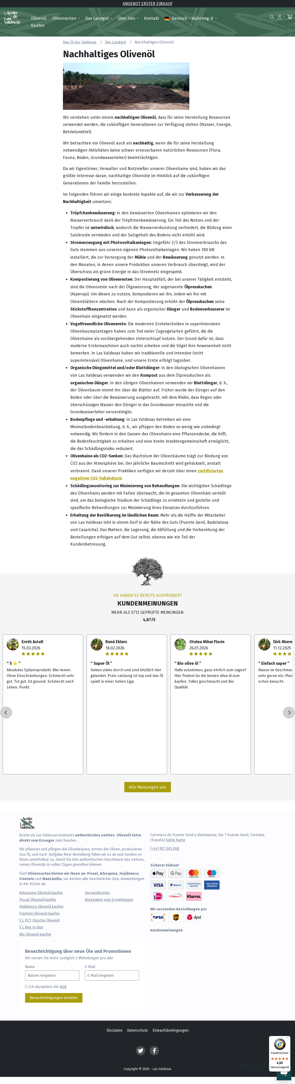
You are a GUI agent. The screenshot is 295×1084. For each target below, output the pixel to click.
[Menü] (287, 1039)
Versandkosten (97, 892)
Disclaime (114, 1030)
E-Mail (90, 966)
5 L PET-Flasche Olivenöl (39, 920)
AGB (63, 986)
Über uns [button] (127, 18)
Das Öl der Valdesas (79, 42)
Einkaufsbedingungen (171, 1030)
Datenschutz (137, 1030)
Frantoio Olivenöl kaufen (39, 913)
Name (30, 966)
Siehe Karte (175, 840)
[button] (281, 16)
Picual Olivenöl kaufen (37, 899)
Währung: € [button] (203, 18)
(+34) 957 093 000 (164, 848)
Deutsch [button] (176, 18)
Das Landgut (115, 42)
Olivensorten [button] (64, 18)
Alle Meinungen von (147, 787)
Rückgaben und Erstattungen (109, 899)
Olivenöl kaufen (39, 21)
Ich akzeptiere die (47, 986)
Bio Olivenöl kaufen (35, 934)
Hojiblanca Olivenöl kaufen (41, 906)
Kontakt (151, 18)
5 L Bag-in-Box (31, 927)
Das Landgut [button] (97, 18)
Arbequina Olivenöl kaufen (41, 892)
